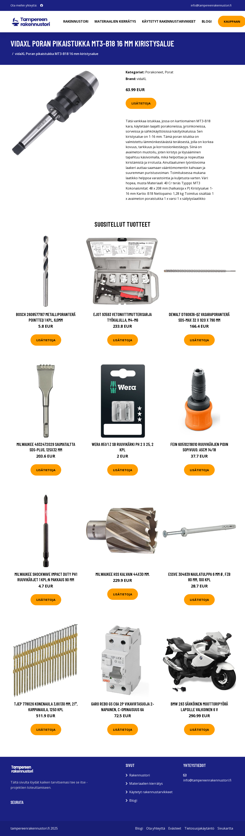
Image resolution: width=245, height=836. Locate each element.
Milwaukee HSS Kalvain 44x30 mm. (123, 574)
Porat (169, 72)
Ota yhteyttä (155, 828)
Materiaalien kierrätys (115, 21)
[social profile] (42, 5)
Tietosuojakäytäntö (199, 828)
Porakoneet (154, 72)
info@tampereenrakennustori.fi (211, 5)
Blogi (207, 21)
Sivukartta (225, 828)
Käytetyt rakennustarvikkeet (169, 21)
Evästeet (174, 828)
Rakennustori (75, 21)
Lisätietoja (140, 103)
